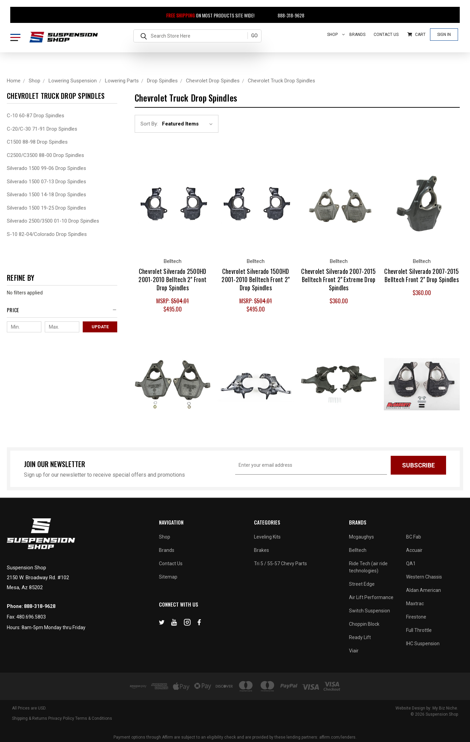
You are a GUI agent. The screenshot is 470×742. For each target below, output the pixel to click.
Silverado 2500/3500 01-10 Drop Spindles (53, 221)
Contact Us (386, 34)
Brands (357, 34)
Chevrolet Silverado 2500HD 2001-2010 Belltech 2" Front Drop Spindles (172, 279)
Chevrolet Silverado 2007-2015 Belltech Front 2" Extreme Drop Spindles (338, 279)
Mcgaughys (361, 537)
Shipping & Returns (29, 718)
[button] (62, 312)
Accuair (414, 550)
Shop (336, 34)
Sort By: (149, 124)
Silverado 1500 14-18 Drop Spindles (46, 194)
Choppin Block (364, 624)
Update (100, 326)
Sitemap (168, 577)
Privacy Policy (61, 718)
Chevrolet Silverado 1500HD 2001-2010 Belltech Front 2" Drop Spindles (255, 279)
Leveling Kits (267, 537)
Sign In (444, 34)
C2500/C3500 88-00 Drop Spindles (45, 155)
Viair (354, 650)
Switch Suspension (369, 610)
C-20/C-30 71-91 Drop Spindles (42, 129)
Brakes (261, 550)
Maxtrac (415, 603)
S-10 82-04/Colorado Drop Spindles (47, 234)
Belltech (357, 550)
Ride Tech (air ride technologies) (368, 567)
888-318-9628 (287, 15)
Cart (416, 34)
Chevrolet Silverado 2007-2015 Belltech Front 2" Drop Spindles (421, 275)
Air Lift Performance (371, 597)
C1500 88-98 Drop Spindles (37, 142)
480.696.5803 (31, 617)
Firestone (416, 617)
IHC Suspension (423, 643)
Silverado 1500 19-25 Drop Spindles (46, 208)
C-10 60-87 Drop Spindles (35, 115)
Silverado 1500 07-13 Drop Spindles (46, 181)
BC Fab (413, 537)
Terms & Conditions (93, 718)
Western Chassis (424, 577)
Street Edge (362, 584)
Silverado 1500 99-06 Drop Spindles (46, 168)
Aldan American (423, 590)
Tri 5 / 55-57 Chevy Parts (280, 563)
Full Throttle (419, 630)
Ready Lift (360, 637)
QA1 (411, 563)
